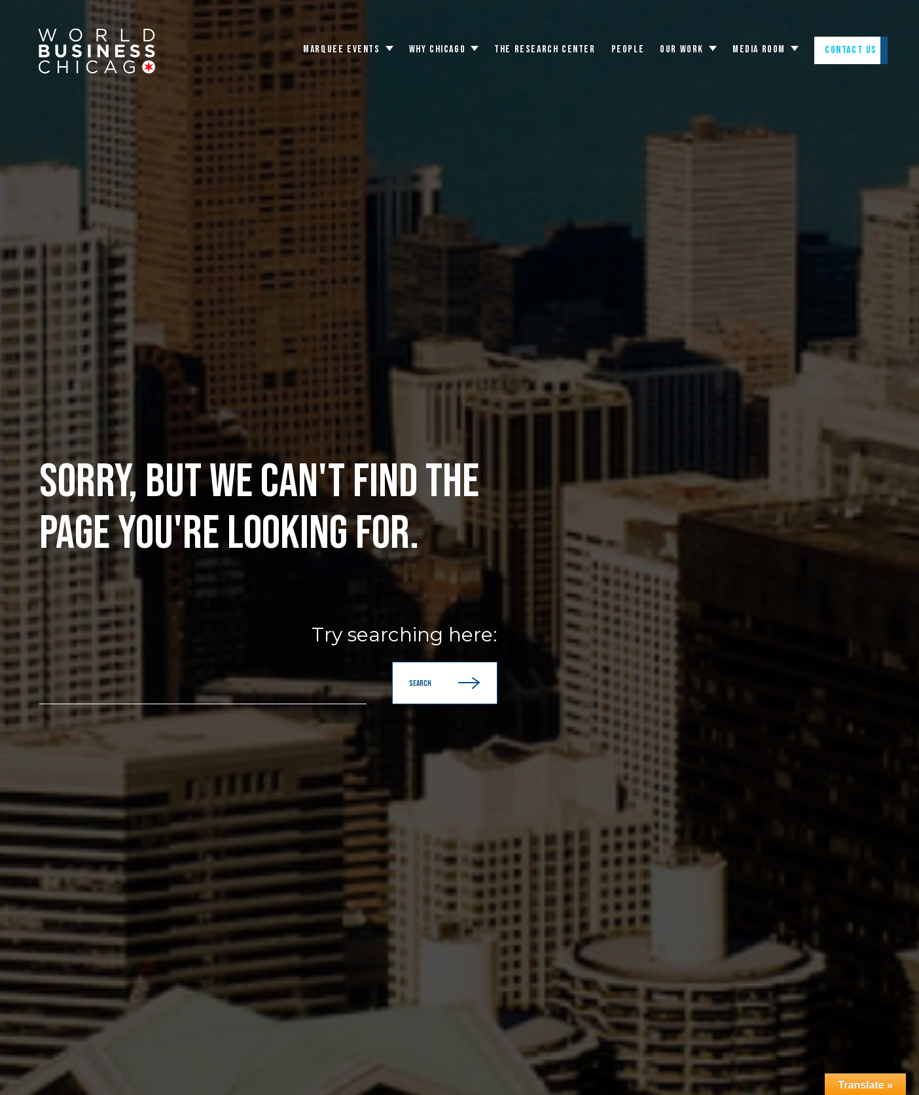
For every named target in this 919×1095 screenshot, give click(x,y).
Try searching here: (404, 634)
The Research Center (544, 50)
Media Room (758, 50)
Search (444, 683)
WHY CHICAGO (437, 50)
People (628, 50)
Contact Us (851, 50)
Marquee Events (341, 50)
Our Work (682, 50)
